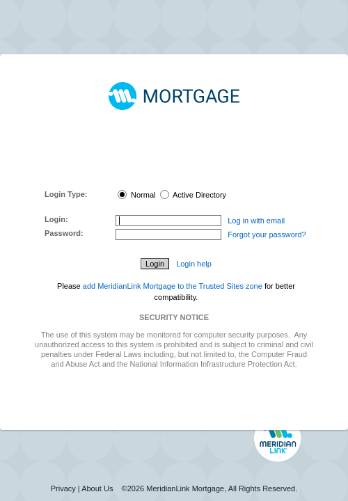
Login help (194, 264)
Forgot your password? (267, 234)
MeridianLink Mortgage (185, 488)
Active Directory (193, 195)
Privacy (63, 488)
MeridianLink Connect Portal (171, 154)
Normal (137, 195)
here (188, 174)
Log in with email (256, 220)
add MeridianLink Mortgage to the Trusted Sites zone (172, 286)
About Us (97, 488)
